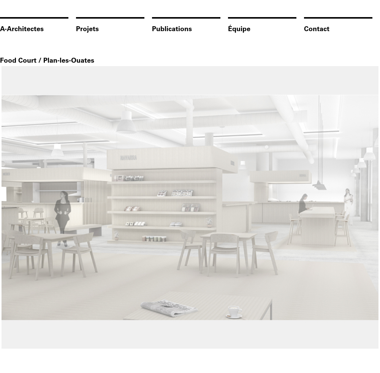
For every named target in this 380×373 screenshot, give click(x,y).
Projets (87, 29)
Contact (316, 29)
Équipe (239, 29)
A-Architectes (22, 29)
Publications (172, 29)
